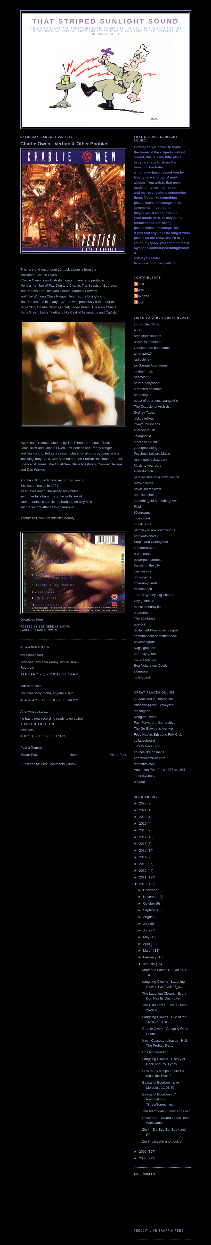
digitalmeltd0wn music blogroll (156, 630)
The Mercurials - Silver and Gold (166, 1111)
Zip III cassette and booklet (162, 1141)
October (149, 903)
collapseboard (144, 740)
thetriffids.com (144, 764)
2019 (143, 823)
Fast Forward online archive (154, 723)
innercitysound (145, 776)
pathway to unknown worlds (154, 530)
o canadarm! (143, 612)
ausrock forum (144, 430)
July (146, 924)
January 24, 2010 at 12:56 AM (49, 700)
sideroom (141, 671)
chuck (139, 302)
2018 (143, 830)
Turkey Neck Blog (147, 746)
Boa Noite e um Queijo (151, 665)
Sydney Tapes (144, 412)
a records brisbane (148, 389)
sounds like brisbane (149, 752)
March (148, 950)
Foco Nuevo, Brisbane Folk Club (158, 734)
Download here (31, 619)
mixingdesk (142, 518)
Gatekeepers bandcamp (152, 348)
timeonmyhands (146, 583)
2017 (143, 837)
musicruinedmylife (147, 607)
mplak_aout (142, 524)
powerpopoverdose (148, 560)
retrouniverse (143, 483)
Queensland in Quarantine (153, 699)
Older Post (118, 755)
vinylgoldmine (144, 601)
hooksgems (142, 577)
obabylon (141, 377)
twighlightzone (144, 648)
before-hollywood (146, 383)
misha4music (143, 371)
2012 (143, 871)
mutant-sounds (145, 659)
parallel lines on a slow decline (156, 477)
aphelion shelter (146, 495)
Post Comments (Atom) (58, 764)
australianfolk (144, 471)
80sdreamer (143, 513)
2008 (143, 1158)
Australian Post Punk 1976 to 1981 (159, 770)
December (151, 890)
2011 (143, 877)
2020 (143, 817)
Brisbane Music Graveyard (153, 705)
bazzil (139, 290)
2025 (143, 803)
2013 (143, 864)
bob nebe (27, 686)
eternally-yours (145, 654)
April (147, 944)
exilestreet (28, 655)
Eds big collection (155, 1052)
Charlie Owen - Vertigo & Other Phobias (64, 143)
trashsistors (142, 571)
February (150, 957)
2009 (143, 1151)
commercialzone (146, 548)
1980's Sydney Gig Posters (154, 595)
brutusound (142, 554)
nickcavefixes (144, 418)
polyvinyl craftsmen (148, 342)
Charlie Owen (45, 630)
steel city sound (145, 442)
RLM (137, 507)
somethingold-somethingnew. (155, 636)
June (147, 930)
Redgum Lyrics (145, 717)
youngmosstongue (147, 448)
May (146, 937)
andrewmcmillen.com (149, 758)
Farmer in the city (147, 565)
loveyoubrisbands (147, 424)
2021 (143, 810)
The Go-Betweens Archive (153, 728)
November (151, 897)
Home (74, 755)
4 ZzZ (138, 330)
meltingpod (142, 711)
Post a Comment (32, 747)
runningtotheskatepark (150, 459)
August (149, 917)
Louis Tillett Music (147, 324)
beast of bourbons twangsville (156, 400)
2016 (143, 844)
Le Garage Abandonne (151, 365)
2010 (143, 884)
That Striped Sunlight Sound (106, 21)
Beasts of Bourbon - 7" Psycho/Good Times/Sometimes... (159, 1099)
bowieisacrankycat (147, 489)
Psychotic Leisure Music (152, 454)
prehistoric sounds (147, 336)
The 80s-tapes (144, 618)
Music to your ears (147, 465)
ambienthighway (146, 536)
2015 (143, 850)
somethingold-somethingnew (155, 501)
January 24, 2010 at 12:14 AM (49, 674)
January (149, 964)
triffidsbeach (143, 589)
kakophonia (142, 436)
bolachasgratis (145, 642)
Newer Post (29, 755)
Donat (139, 284)
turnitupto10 (143, 353)
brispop (139, 782)
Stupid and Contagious (151, 542)
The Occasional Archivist (152, 406)
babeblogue (142, 395)
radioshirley (142, 359)
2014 (143, 857)
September (151, 910)
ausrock (140, 624)
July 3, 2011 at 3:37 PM (43, 736)
